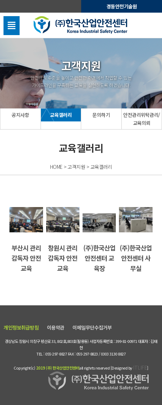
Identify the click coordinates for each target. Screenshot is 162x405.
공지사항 (20, 114)
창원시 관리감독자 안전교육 (63, 240)
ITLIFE (140, 367)
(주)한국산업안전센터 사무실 (136, 240)
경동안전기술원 (121, 6)
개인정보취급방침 (20, 327)
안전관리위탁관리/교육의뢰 (141, 118)
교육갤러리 (61, 114)
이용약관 (55, 327)
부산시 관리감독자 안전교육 (26, 240)
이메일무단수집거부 (92, 327)
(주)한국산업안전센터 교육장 (99, 243)
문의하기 (101, 114)
